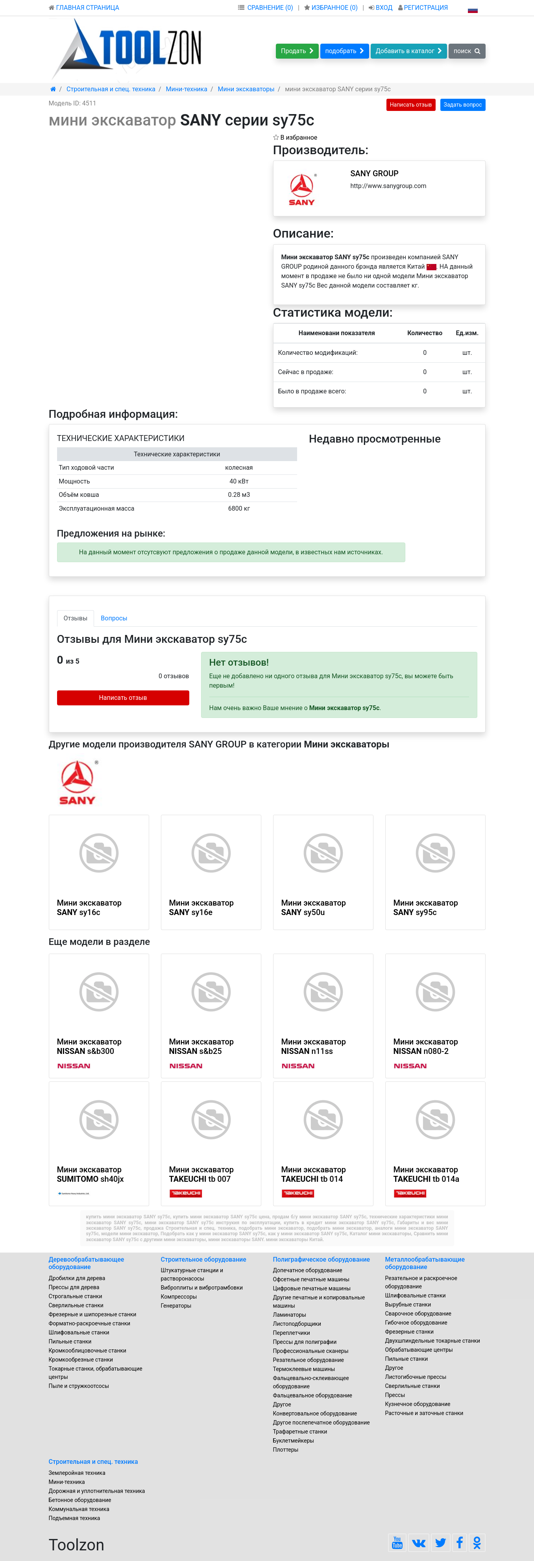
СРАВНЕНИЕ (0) (270, 7)
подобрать (344, 51)
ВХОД (381, 7)
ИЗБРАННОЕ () (331, 7)
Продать (297, 51)
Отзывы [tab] (76, 618)
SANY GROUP (375, 173)
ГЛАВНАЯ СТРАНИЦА (84, 7)
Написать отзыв (411, 104)
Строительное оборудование (203, 1259)
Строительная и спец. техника (93, 1461)
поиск (467, 51)
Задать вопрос (463, 104)
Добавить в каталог (409, 51)
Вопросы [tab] (114, 618)
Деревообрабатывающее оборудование (86, 1263)
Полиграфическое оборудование (321, 1259)
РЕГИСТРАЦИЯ (423, 7)
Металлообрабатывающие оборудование (425, 1263)
